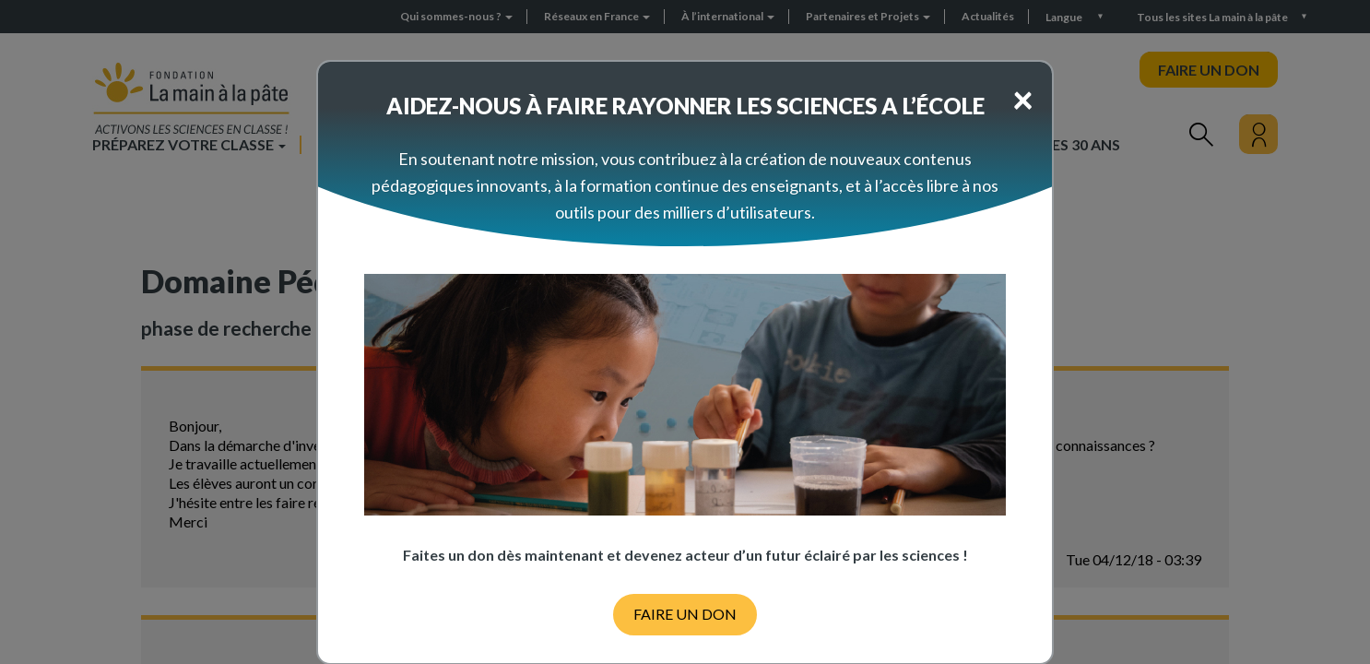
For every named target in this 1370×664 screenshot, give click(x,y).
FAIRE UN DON (685, 613)
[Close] (1022, 98)
